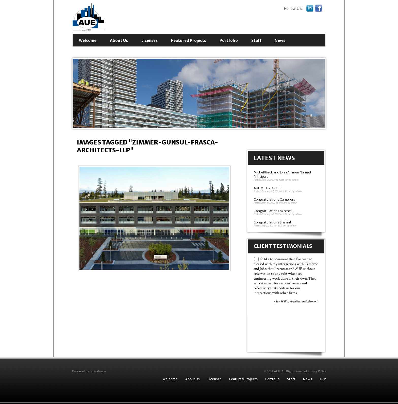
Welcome (87, 40)
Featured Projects (188, 40)
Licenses (149, 40)
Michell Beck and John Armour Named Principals (282, 174)
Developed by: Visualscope (89, 371)
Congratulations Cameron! (274, 199)
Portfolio (229, 40)
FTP (323, 379)
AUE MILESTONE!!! (267, 188)
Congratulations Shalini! (272, 222)
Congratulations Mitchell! (273, 211)
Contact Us (90, 51)
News (280, 40)
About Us (119, 40)
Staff (256, 40)
